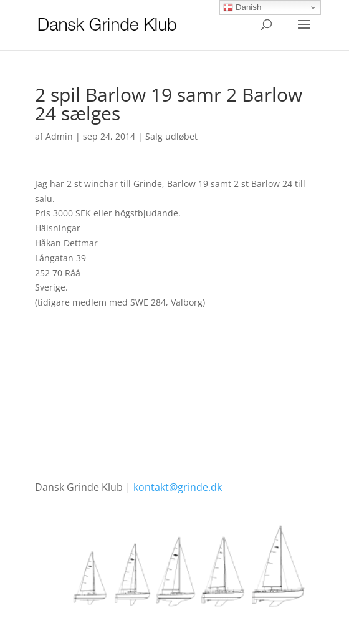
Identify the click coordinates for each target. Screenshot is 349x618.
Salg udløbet (171, 136)
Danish (242, 7)
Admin (59, 136)
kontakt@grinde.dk (177, 487)
